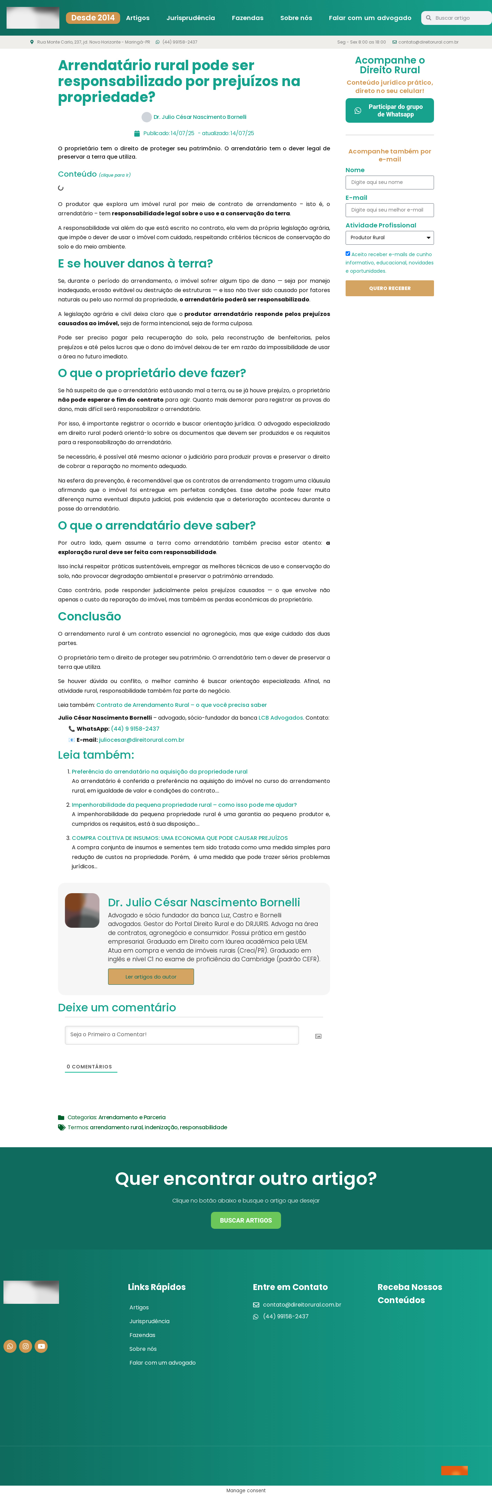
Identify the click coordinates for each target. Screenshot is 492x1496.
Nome (355, 170)
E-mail (356, 198)
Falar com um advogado (370, 17)
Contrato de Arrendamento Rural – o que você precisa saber (181, 705)
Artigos (137, 17)
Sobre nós (296, 17)
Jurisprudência (190, 17)
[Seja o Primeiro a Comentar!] (182, 1035)
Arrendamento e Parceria (132, 1117)
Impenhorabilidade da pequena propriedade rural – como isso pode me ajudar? (184, 805)
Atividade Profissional (381, 226)
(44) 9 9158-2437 (135, 729)
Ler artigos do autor (151, 976)
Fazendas (247, 17)
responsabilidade (203, 1127)
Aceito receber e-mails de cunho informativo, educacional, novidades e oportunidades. (390, 262)
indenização (161, 1127)
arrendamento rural (116, 1127)
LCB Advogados (281, 718)
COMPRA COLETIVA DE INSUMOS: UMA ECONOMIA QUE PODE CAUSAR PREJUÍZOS (180, 838)
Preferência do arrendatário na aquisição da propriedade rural (160, 772)
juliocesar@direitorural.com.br (141, 740)
